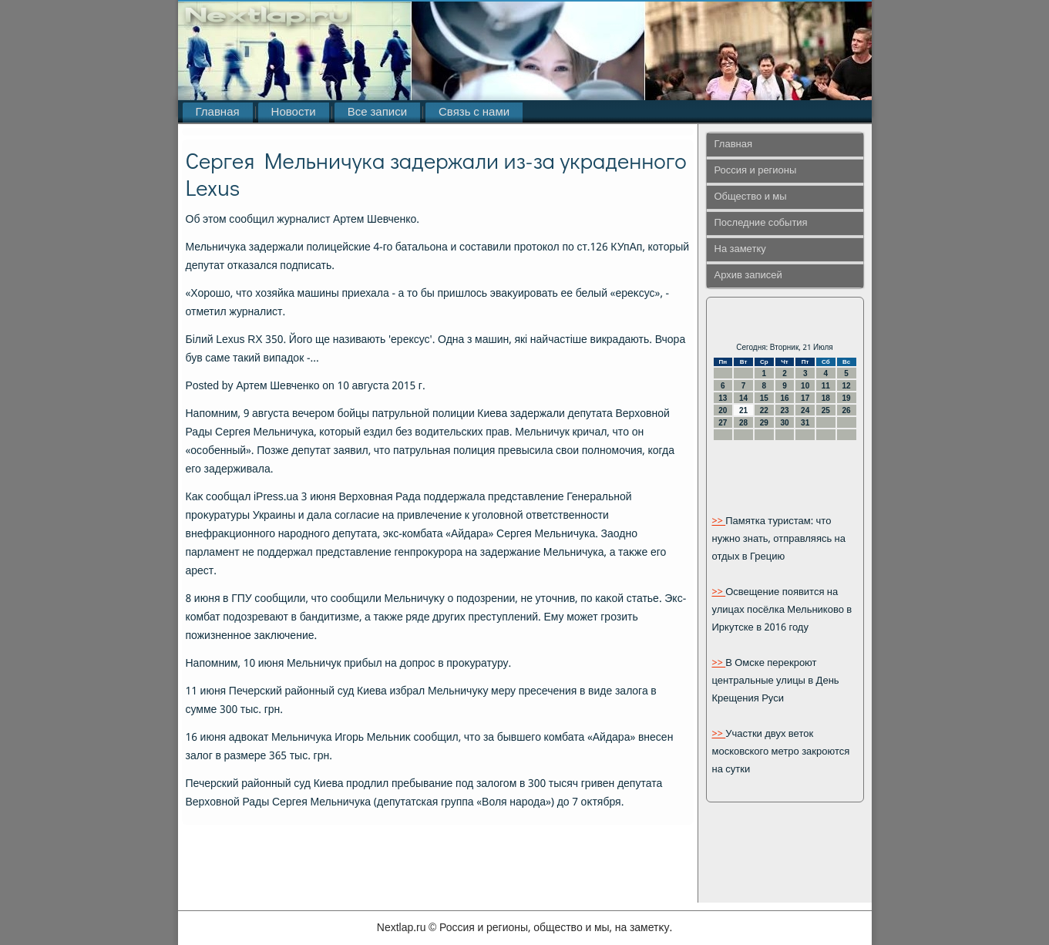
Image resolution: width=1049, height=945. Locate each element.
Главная (218, 113)
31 (805, 423)
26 (846, 410)
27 (722, 423)
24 (805, 410)
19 (846, 398)
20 (722, 410)
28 (743, 423)
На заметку (740, 249)
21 (743, 410)
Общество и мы (750, 197)
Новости (293, 113)
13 (722, 398)
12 (846, 386)
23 (784, 410)
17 (805, 398)
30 (784, 423)
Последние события (761, 223)
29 (764, 423)
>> (719, 521)
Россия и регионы (755, 171)
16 (784, 398)
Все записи (377, 113)
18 (826, 398)
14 (743, 398)
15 (764, 398)
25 (826, 410)
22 (764, 410)
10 (805, 386)
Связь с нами (474, 113)
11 (826, 386)
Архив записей (748, 275)
